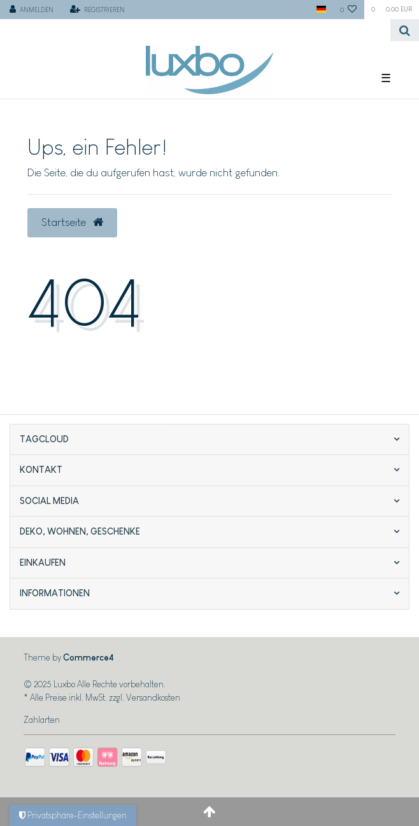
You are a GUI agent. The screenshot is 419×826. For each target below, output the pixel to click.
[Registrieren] (97, 9)
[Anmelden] (32, 9)
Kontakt (41, 470)
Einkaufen (43, 562)
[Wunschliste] (348, 9)
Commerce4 (88, 657)
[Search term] (195, 30)
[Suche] (404, 30)
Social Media (49, 501)
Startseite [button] (72, 222)
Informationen (55, 593)
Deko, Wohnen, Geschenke (80, 531)
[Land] (320, 9)
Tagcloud (44, 439)
